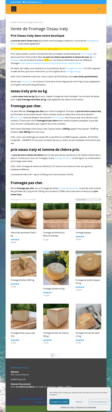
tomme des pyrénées (68, 188)
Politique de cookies (68, 407)
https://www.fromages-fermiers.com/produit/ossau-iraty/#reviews (50, 63)
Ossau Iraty (17, 117)
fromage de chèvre (63, 158)
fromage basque (73, 71)
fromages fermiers (74, 68)
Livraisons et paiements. (31, 398)
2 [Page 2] (55, 355)
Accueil (13, 22)
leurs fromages (58, 117)
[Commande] (88, 199)
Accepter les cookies (59, 402)
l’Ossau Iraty (27, 81)
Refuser (79, 402)
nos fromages (87, 54)
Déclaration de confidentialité (86, 407)
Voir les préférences (98, 402)
